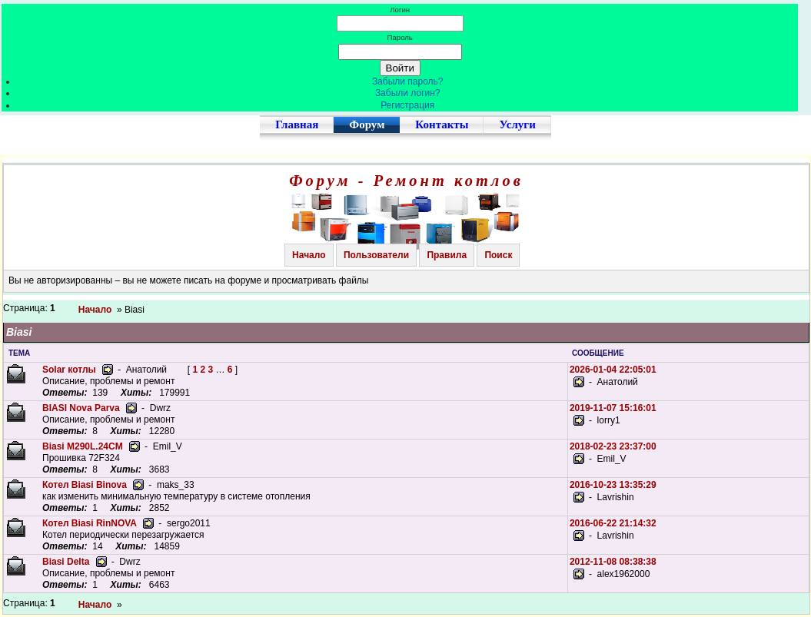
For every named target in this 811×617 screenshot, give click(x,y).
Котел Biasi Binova (84, 484)
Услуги (517, 124)
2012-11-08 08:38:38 (613, 561)
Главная (296, 124)
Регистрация (407, 105)
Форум (366, 124)
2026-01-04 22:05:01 (613, 369)
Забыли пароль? (408, 81)
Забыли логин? (407, 93)
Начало (308, 255)
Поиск (498, 255)
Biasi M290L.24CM (82, 446)
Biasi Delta (65, 561)
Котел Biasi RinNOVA (89, 523)
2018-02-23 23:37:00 (613, 446)
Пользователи (376, 255)
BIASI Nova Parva (81, 408)
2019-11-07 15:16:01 (613, 408)
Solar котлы (69, 369)
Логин (400, 9)
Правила (447, 255)
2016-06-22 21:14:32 (613, 523)
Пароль (400, 37)
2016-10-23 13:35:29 (613, 484)
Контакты (441, 124)
